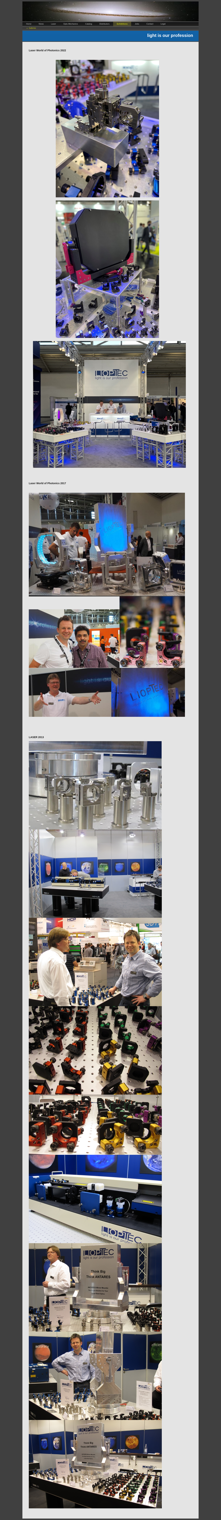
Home (28, 24)
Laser (53, 24)
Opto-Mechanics (70, 24)
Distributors (104, 24)
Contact (149, 24)
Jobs (137, 24)
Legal (163, 24)
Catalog (88, 24)
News (41, 24)
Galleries (32, 28)
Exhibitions (122, 24)
